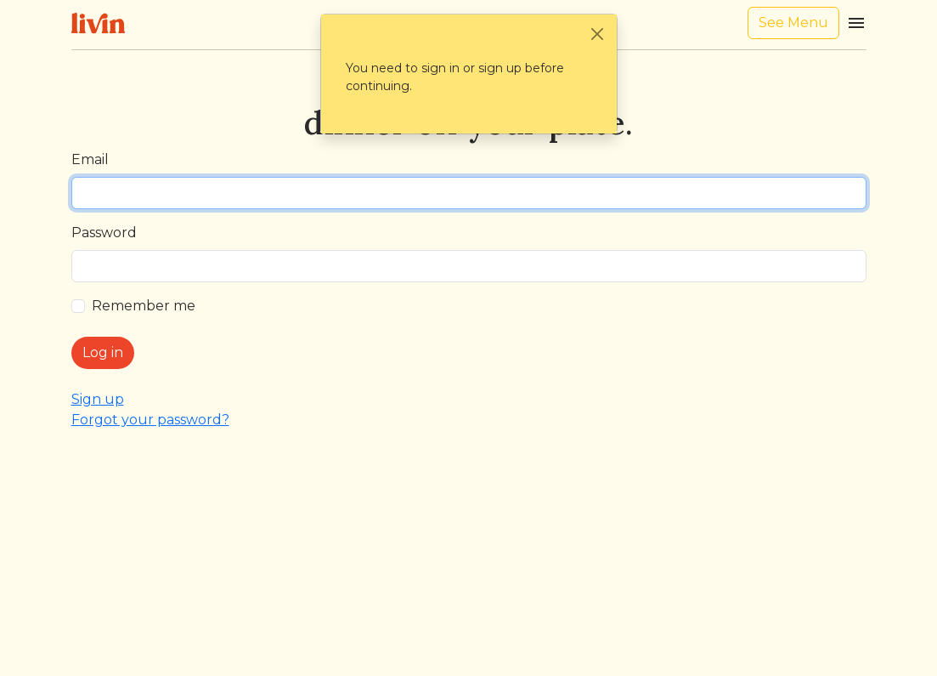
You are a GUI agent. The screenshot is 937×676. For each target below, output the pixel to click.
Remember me (143, 306)
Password (104, 232)
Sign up (97, 399)
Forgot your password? (150, 420)
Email (90, 159)
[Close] (598, 34)
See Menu (793, 22)
